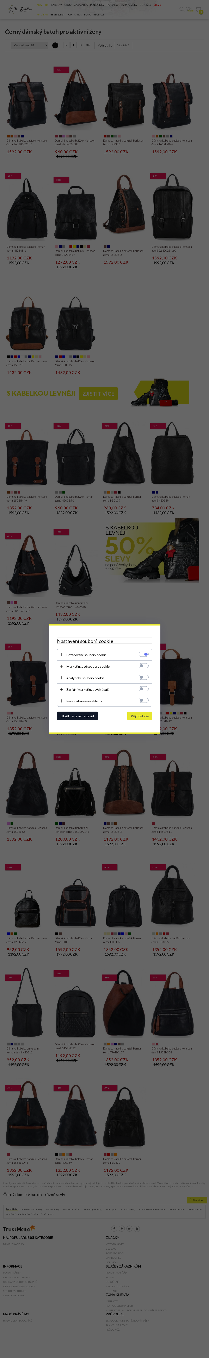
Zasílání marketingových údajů (87, 689)
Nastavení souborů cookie (85, 641)
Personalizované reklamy (84, 701)
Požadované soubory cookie (86, 655)
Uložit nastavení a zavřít (77, 716)
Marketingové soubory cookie (88, 666)
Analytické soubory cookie (85, 678)
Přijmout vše (139, 716)
